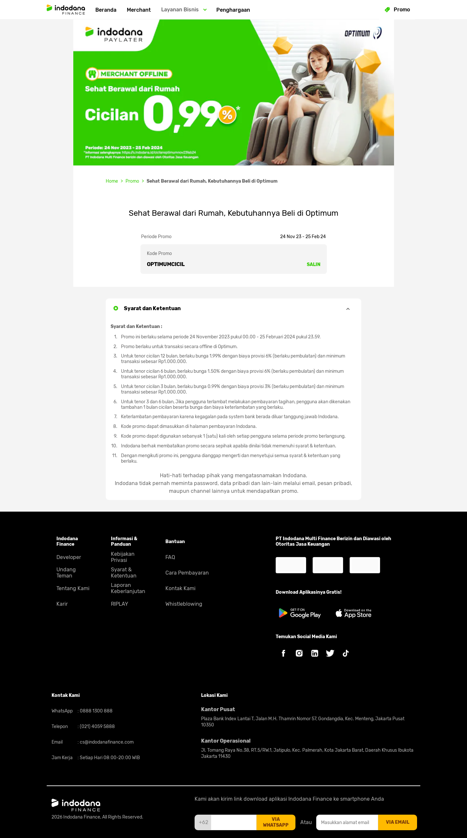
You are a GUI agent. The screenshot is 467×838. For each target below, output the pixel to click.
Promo (132, 181)
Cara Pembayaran (187, 573)
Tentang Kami (73, 588)
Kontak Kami (180, 588)
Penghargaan (233, 10)
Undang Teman (66, 572)
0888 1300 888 (96, 711)
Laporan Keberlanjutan (128, 588)
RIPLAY (119, 604)
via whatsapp (276, 822)
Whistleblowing (183, 604)
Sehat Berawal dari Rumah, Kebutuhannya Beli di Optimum (212, 181)
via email (397, 822)
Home (112, 181)
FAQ (170, 557)
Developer (68, 557)
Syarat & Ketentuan (124, 572)
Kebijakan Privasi (123, 557)
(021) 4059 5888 (97, 726)
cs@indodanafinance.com (106, 742)
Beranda (105, 10)
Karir (62, 604)
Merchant (139, 10)
